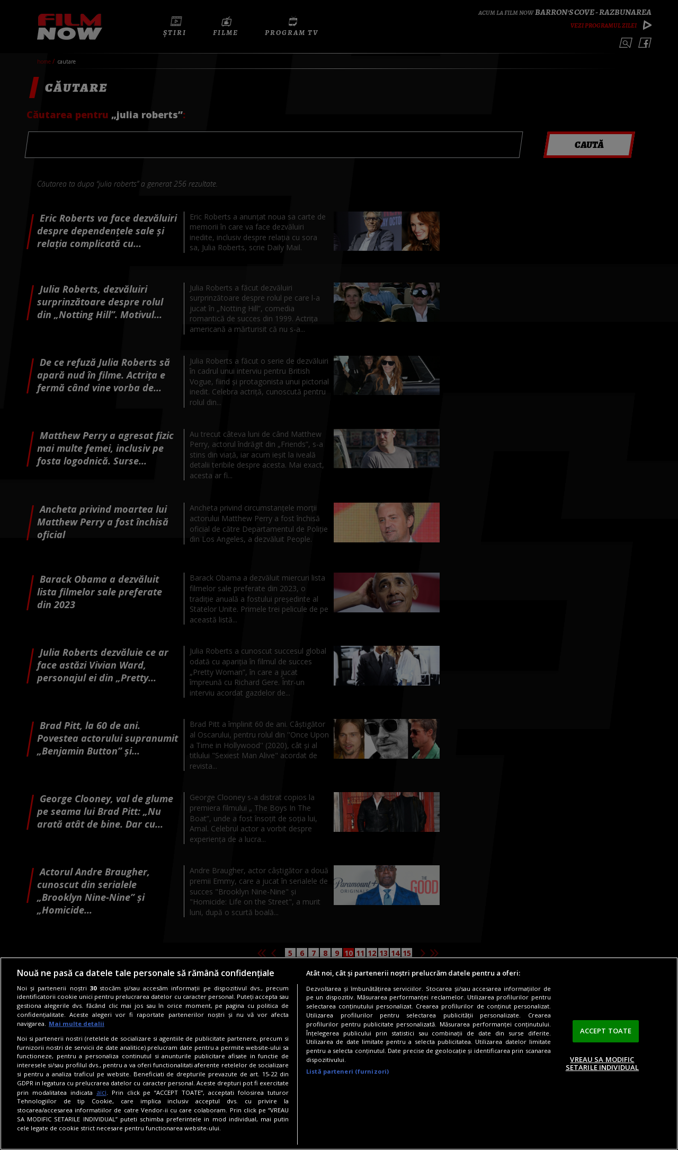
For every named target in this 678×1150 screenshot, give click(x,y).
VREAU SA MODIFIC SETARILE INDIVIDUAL (602, 1064)
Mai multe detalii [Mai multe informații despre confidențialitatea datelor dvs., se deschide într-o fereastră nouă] (76, 1024)
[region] (339, 1053)
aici (101, 1092)
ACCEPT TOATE (606, 1030)
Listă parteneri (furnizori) (347, 1071)
